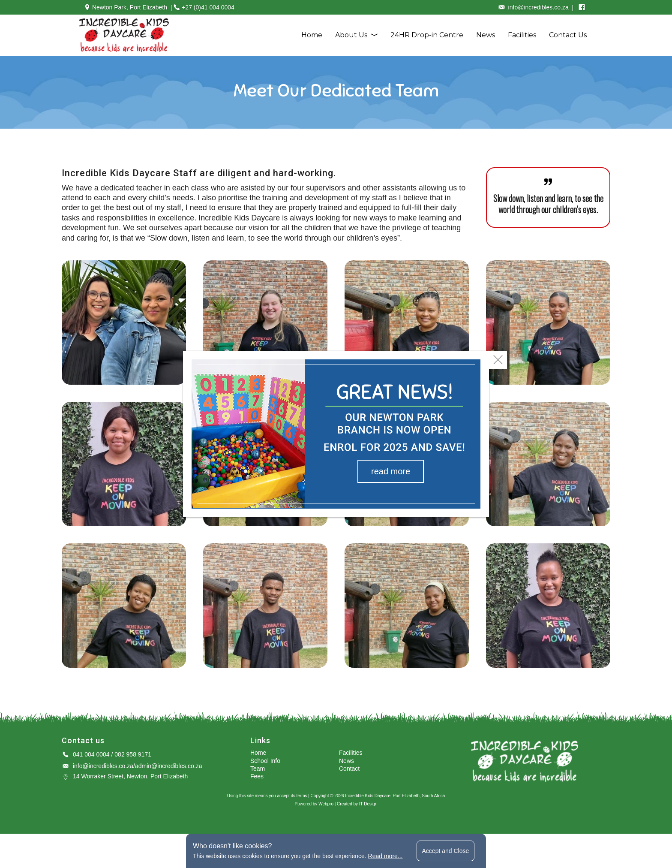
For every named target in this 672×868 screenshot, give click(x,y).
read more (390, 471)
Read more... (385, 856)
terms (301, 795)
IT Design (368, 804)
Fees (257, 776)
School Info (265, 760)
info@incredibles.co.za (103, 766)
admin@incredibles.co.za (168, 766)
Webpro (325, 804)
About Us (351, 35)
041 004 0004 (91, 754)
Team (257, 768)
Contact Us (568, 35)
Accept (445, 850)
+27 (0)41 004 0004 (208, 7)
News (485, 35)
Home (311, 35)
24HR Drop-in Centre (426, 35)
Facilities (522, 35)
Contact (349, 768)
